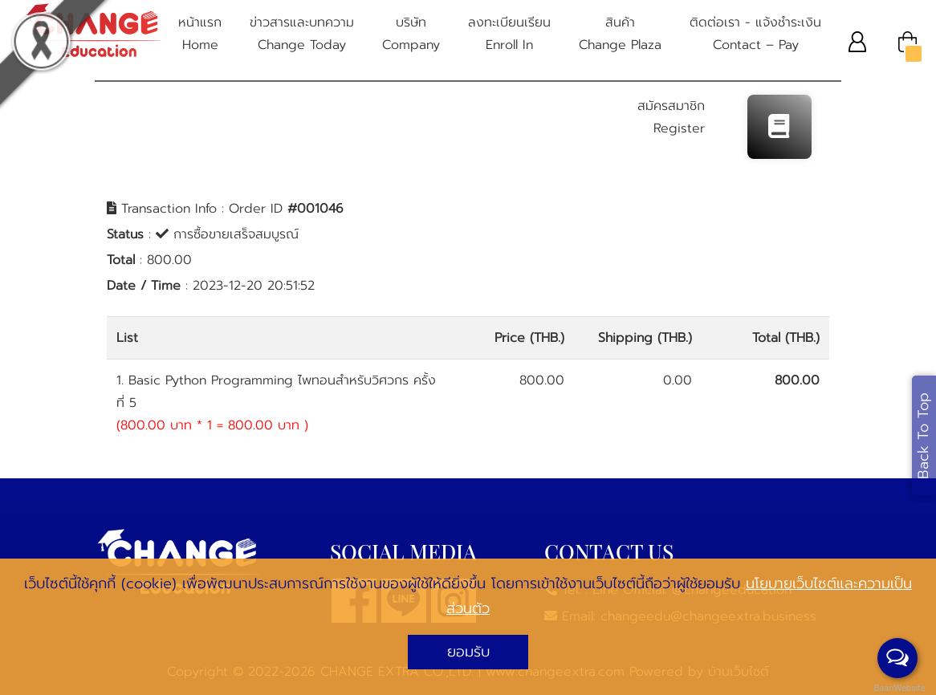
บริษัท (411, 34)
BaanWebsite (898, 688)
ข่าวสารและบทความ (302, 34)
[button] (858, 41)
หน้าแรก (200, 34)
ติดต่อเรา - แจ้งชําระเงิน (755, 34)
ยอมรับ (468, 651)
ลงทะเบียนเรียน (509, 34)
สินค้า (620, 34)
